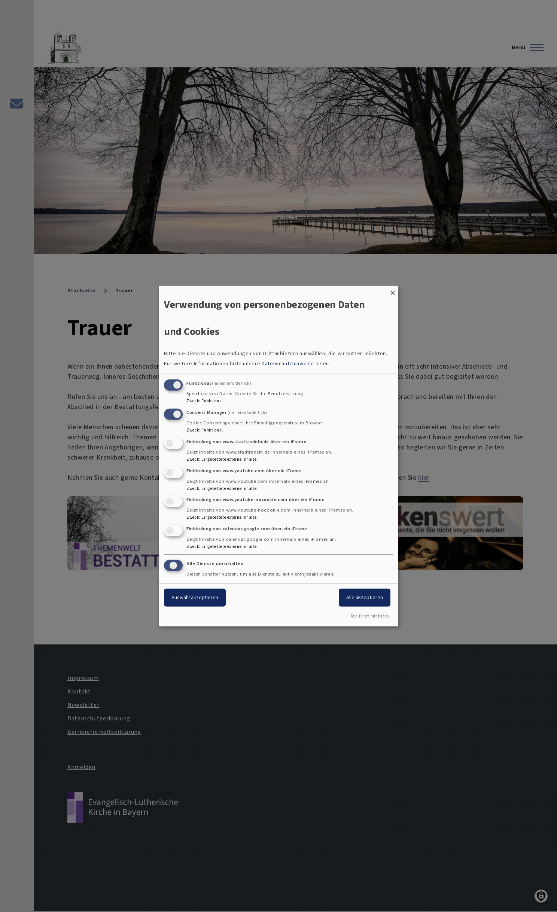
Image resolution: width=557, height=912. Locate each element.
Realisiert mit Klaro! (370, 616)
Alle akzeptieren (364, 597)
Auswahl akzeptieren (194, 597)
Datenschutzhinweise (288, 363)
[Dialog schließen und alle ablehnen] (392, 290)
